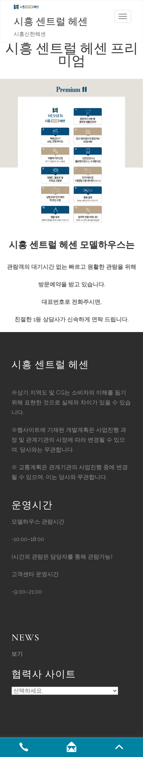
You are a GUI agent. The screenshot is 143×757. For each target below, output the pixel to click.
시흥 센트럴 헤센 (51, 21)
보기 (17, 653)
